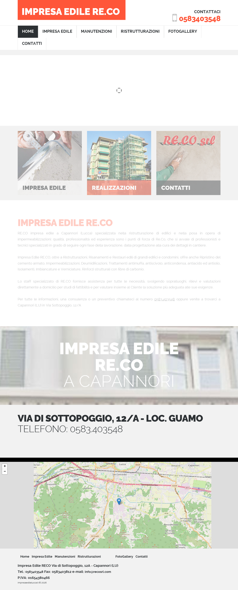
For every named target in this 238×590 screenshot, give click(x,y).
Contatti (142, 556)
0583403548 (199, 19)
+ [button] (5, 466)
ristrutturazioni (140, 31)
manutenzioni (96, 31)
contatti (32, 43)
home (28, 31)
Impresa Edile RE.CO (71, 11)
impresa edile (57, 31)
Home (24, 556)
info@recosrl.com (98, 572)
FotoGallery (182, 31)
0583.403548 (164, 299)
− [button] (5, 471)
